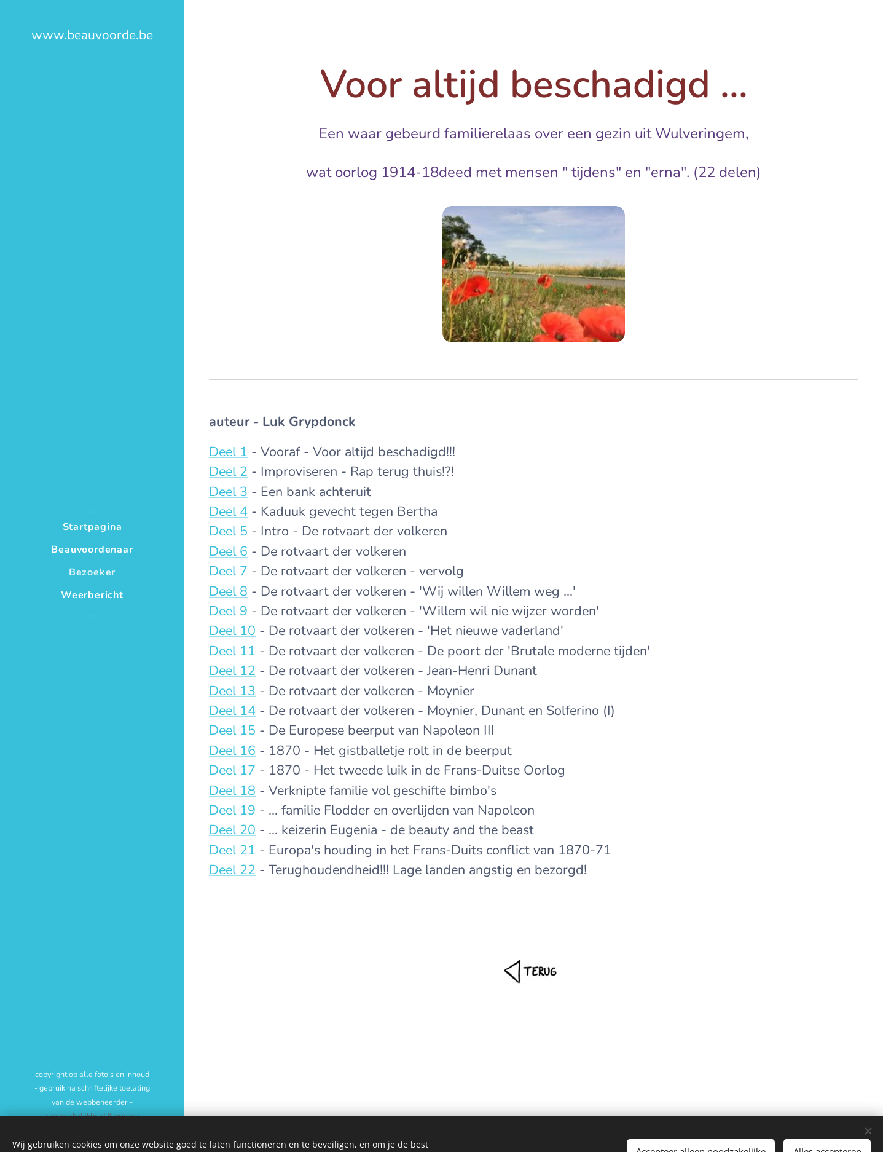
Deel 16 (232, 750)
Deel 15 (232, 730)
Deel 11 (232, 651)
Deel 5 (228, 531)
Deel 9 (228, 611)
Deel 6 (228, 551)
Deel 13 (232, 691)
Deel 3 (228, 492)
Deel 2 (228, 471)
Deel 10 (232, 630)
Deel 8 (228, 591)
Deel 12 (232, 670)
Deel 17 (232, 770)
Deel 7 (228, 571)
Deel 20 (232, 830)
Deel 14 (232, 710)
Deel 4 (228, 511)
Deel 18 (232, 790)
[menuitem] (92, 527)
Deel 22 (232, 870)
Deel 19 (232, 810)
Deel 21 (232, 850)
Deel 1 (228, 452)
